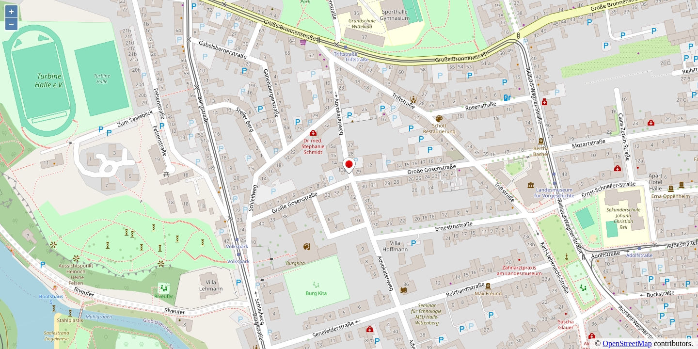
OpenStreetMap (627, 343)
